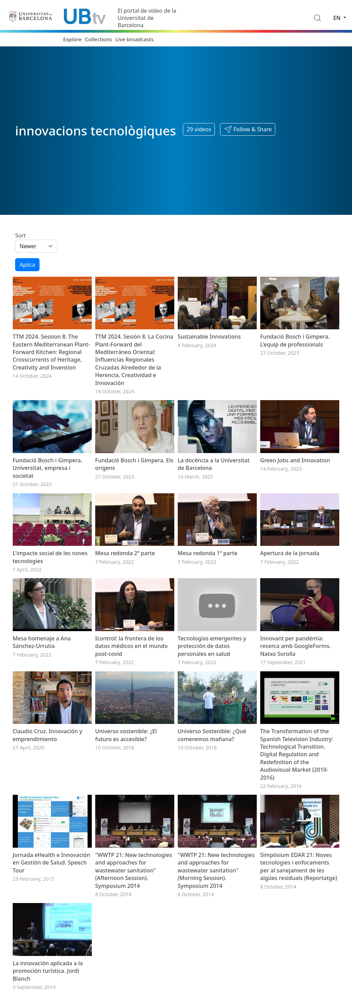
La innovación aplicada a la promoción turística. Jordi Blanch (48, 970)
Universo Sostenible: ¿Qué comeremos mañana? (212, 734)
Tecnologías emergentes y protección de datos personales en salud (212, 646)
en (337, 18)
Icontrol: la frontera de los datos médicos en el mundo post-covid (131, 646)
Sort (20, 235)
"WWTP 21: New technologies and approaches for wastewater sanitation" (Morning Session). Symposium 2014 (216, 870)
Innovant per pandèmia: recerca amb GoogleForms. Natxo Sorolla (295, 646)
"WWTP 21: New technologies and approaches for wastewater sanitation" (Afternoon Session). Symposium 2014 (133, 870)
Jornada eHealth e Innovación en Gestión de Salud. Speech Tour (51, 862)
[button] (247, 129)
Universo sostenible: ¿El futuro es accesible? (126, 734)
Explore (72, 39)
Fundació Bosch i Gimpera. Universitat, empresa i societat (47, 468)
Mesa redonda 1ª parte (208, 553)
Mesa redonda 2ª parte (125, 553)
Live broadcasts (135, 39)
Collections (98, 39)
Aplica (27, 264)
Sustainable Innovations (209, 336)
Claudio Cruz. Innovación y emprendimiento (47, 734)
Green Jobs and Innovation (295, 460)
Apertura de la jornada (289, 553)
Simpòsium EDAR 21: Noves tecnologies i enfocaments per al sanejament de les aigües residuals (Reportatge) (298, 866)
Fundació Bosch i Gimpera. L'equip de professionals (295, 340)
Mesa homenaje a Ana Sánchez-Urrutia (42, 642)
